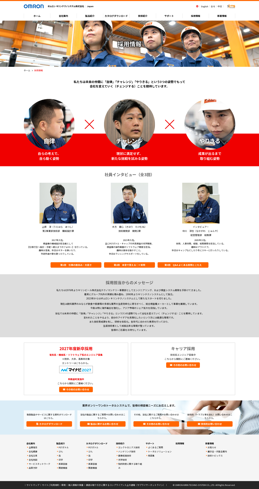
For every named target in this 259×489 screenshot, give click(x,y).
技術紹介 (142, 15)
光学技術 (122, 459)
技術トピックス (215, 455)
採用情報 (195, 15)
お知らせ (212, 447)
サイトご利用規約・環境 (54, 485)
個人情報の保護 (75, 485)
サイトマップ (32, 485)
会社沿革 (33, 455)
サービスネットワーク (39, 463)
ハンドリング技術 (126, 451)
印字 (61, 459)
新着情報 (222, 15)
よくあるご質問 (155, 447)
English (204, 6)
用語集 (151, 455)
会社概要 (33, 451)
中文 (220, 6)
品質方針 (33, 467)
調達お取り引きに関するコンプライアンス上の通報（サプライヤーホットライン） (125, 485)
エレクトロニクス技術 (129, 447)
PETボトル (64, 447)
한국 (213, 6)
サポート (169, 15)
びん (61, 451)
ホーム (37, 15)
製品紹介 (89, 15)
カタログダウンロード (97, 443)
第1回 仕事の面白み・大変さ (76, 265)
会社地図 (33, 459)
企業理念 (33, 447)
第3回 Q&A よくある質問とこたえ (183, 265)
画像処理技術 (124, 455)
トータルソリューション (160, 451)
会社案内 (63, 15)
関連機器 (63, 467)
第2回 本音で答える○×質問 (129, 265)
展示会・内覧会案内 (217, 451)
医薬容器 (63, 463)
